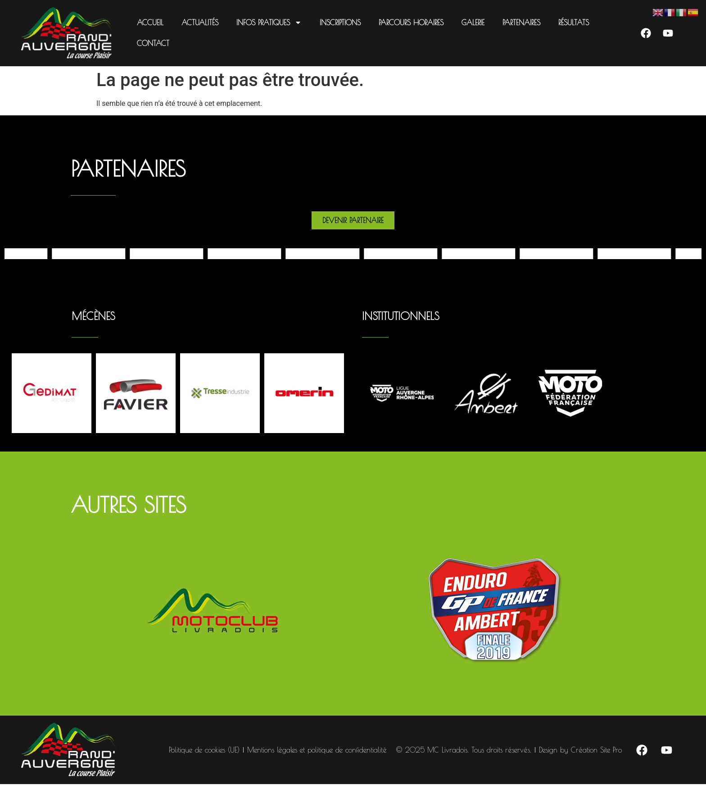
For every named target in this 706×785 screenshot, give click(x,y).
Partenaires (520, 22)
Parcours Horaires (410, 22)
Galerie (472, 22)
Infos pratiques (268, 22)
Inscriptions (339, 22)
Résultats (572, 22)
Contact (152, 43)
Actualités (199, 22)
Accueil (149, 22)
